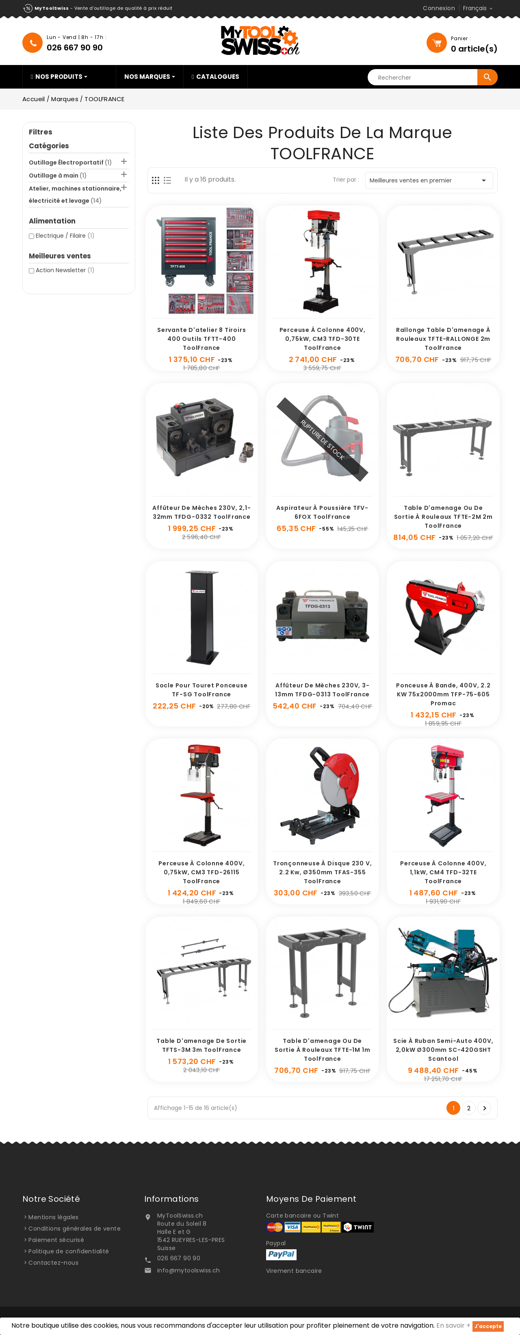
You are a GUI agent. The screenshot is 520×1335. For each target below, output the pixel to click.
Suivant (484, 1108)
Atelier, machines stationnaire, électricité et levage (75, 194)
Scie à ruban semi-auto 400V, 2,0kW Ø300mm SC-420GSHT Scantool (443, 1050)
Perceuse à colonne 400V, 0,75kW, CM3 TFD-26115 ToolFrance (201, 872)
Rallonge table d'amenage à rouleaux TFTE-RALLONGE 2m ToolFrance (443, 339)
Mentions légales (53, 1217)
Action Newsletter (65, 270)
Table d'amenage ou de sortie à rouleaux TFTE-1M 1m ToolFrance (322, 1050)
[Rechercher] (432, 77)
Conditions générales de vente (74, 1228)
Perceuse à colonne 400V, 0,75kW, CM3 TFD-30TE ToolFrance (323, 339)
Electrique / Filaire (65, 236)
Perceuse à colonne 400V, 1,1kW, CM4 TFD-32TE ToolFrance (443, 872)
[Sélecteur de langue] (478, 8)
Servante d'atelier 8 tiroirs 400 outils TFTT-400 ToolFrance (201, 339)
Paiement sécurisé (56, 1240)
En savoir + (453, 1325)
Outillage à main (58, 175)
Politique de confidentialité (68, 1251)
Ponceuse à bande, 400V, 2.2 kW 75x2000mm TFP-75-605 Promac (443, 694)
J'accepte (488, 1326)
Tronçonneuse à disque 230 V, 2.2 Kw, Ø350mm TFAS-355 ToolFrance (322, 872)
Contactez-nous (53, 1263)
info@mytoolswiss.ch (188, 1270)
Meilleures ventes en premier (429, 180)
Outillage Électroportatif (70, 162)
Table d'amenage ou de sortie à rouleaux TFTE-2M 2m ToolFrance (443, 517)
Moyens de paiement (311, 1199)
